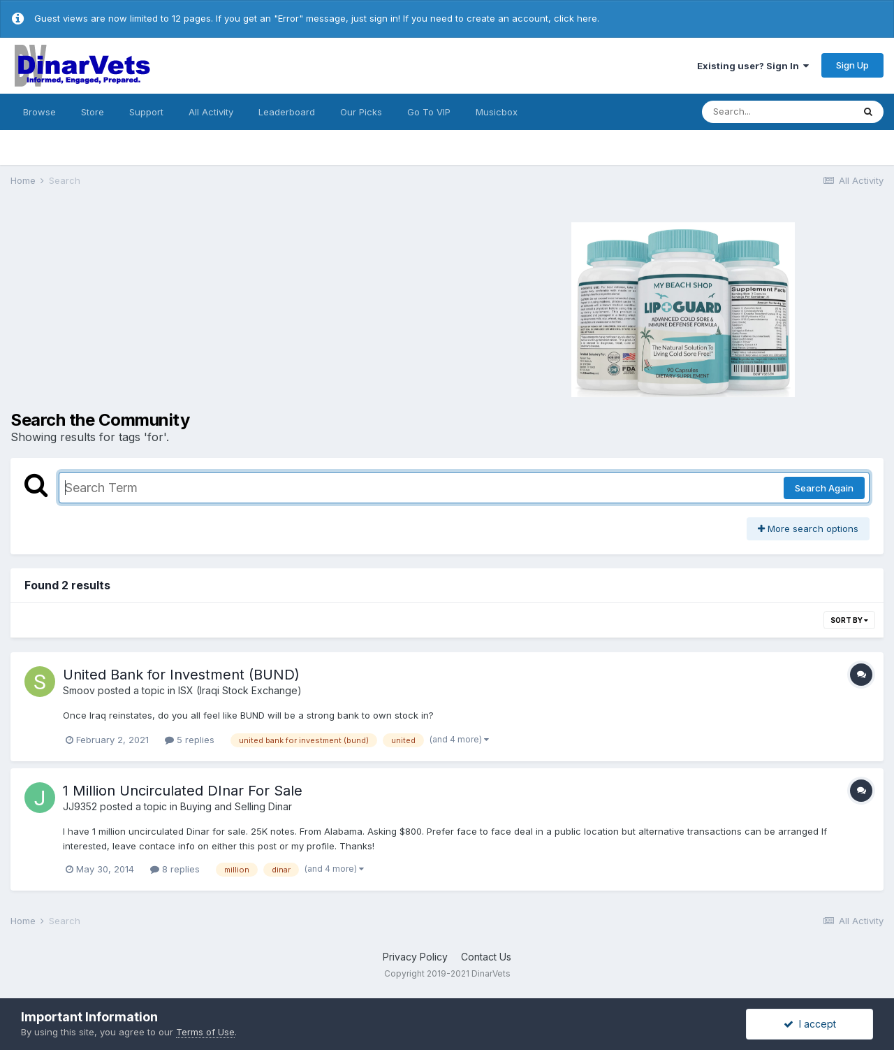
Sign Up (852, 65)
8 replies (175, 869)
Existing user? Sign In (753, 65)
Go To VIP (428, 111)
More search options (808, 528)
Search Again (824, 488)
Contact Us (486, 957)
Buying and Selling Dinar (236, 806)
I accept (810, 1024)
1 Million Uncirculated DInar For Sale (182, 790)
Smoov (79, 690)
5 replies (189, 739)
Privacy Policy (415, 957)
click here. (576, 18)
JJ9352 (80, 806)
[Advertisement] (216, 307)
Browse (39, 111)
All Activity (211, 111)
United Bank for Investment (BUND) (181, 674)
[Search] (777, 112)
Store (92, 111)
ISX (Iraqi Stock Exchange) (240, 690)
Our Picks (361, 111)
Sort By (849, 620)
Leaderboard (286, 111)
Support (146, 111)
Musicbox (497, 111)
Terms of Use (205, 1031)
